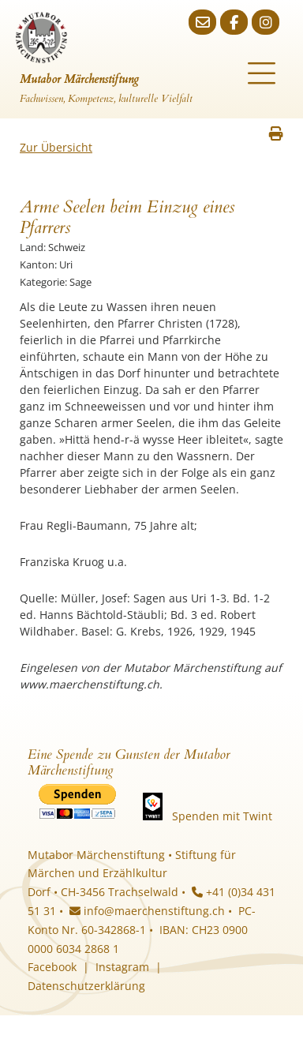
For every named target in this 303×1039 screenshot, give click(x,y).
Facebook (52, 966)
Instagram (122, 966)
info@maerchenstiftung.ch (147, 910)
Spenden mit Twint (222, 815)
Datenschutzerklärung (86, 985)
